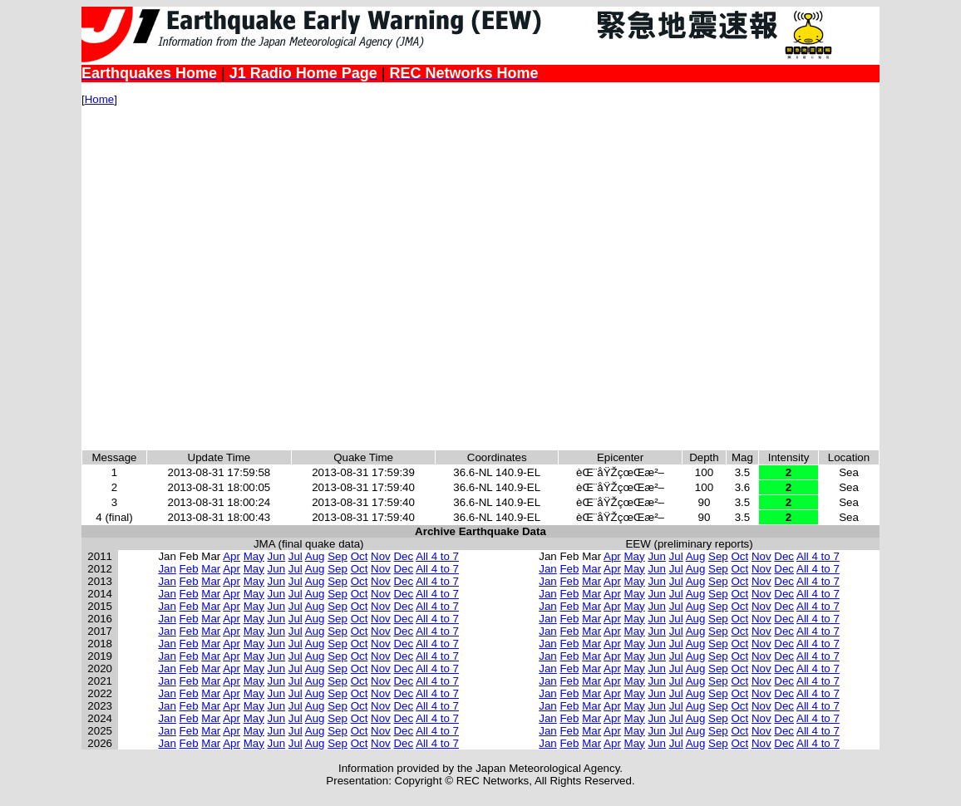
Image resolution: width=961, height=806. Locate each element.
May (254, 556)
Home (100, 99)
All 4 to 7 (437, 556)
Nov (381, 556)
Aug (315, 556)
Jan (167, 569)
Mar (210, 569)
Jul (295, 556)
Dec (403, 556)
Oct (359, 556)
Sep (337, 556)
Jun (277, 556)
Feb (189, 569)
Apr (231, 556)
